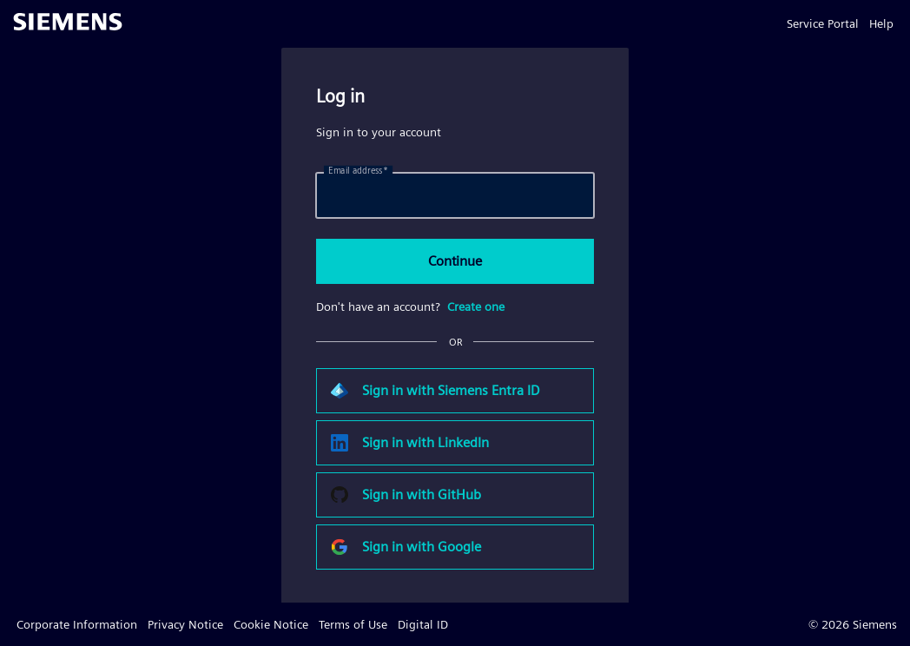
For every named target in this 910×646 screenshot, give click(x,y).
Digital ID (423, 624)
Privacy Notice (185, 624)
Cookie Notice (271, 624)
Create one (475, 306)
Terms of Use (353, 624)
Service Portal (823, 23)
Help (881, 23)
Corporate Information (76, 624)
